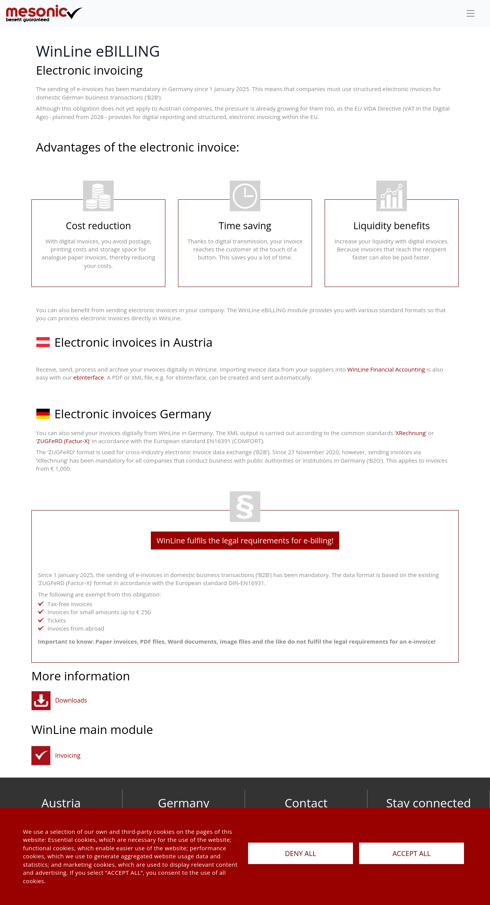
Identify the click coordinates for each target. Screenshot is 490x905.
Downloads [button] (71, 700)
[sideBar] (470, 13)
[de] (44, 13)
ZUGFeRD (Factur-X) (63, 441)
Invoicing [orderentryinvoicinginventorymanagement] (67, 755)
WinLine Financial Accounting (385, 369)
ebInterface (88, 377)
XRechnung (410, 433)
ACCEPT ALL (411, 853)
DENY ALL (300, 853)
